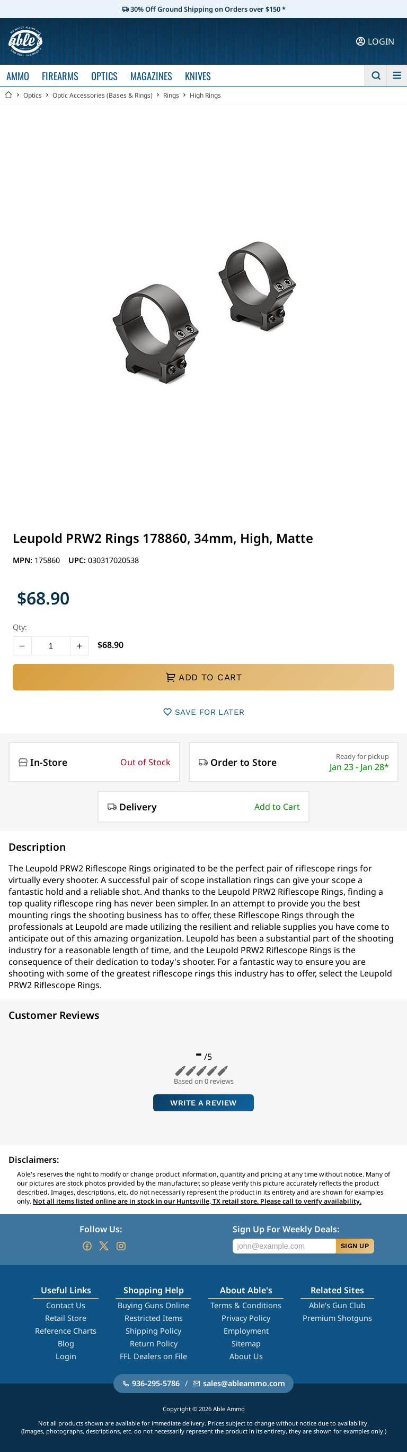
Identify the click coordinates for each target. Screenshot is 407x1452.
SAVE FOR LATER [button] (204, 712)
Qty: (20, 627)
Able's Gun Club (337, 1305)
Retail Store (65, 1318)
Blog (66, 1343)
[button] (22, 645)
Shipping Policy (153, 1331)
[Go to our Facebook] (86, 1246)
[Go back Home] (8, 95)
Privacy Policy (246, 1318)
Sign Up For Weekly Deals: (286, 1229)
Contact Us (65, 1305)
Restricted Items (154, 1318)
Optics (32, 95)
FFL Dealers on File (153, 1356)
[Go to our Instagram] (120, 1246)
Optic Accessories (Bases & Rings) (102, 95)
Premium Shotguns (337, 1318)
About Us (246, 1356)
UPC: (78, 560)
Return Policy (154, 1343)
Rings (171, 95)
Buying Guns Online (153, 1305)
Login (66, 1356)
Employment (246, 1331)
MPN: (23, 560)
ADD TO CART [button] (203, 677)
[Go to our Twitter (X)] (103, 1246)
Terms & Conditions (245, 1305)
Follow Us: (100, 1229)
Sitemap (246, 1343)
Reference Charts (65, 1331)
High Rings (205, 95)
